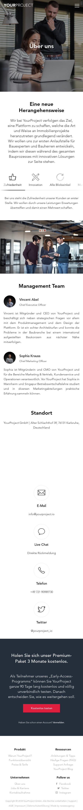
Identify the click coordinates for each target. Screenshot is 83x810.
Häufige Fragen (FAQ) (63, 760)
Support (72, 801)
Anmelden (58, 722)
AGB (11, 805)
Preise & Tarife (20, 764)
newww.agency (67, 805)
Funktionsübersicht (20, 760)
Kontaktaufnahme (20, 792)
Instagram (63, 792)
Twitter (63, 788)
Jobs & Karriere (20, 788)
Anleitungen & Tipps (63, 756)
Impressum (20, 805)
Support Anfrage (63, 764)
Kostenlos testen (41, 708)
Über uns (20, 784)
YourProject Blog (63, 769)
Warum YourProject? (20, 756)
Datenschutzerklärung (38, 805)
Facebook (63, 784)
